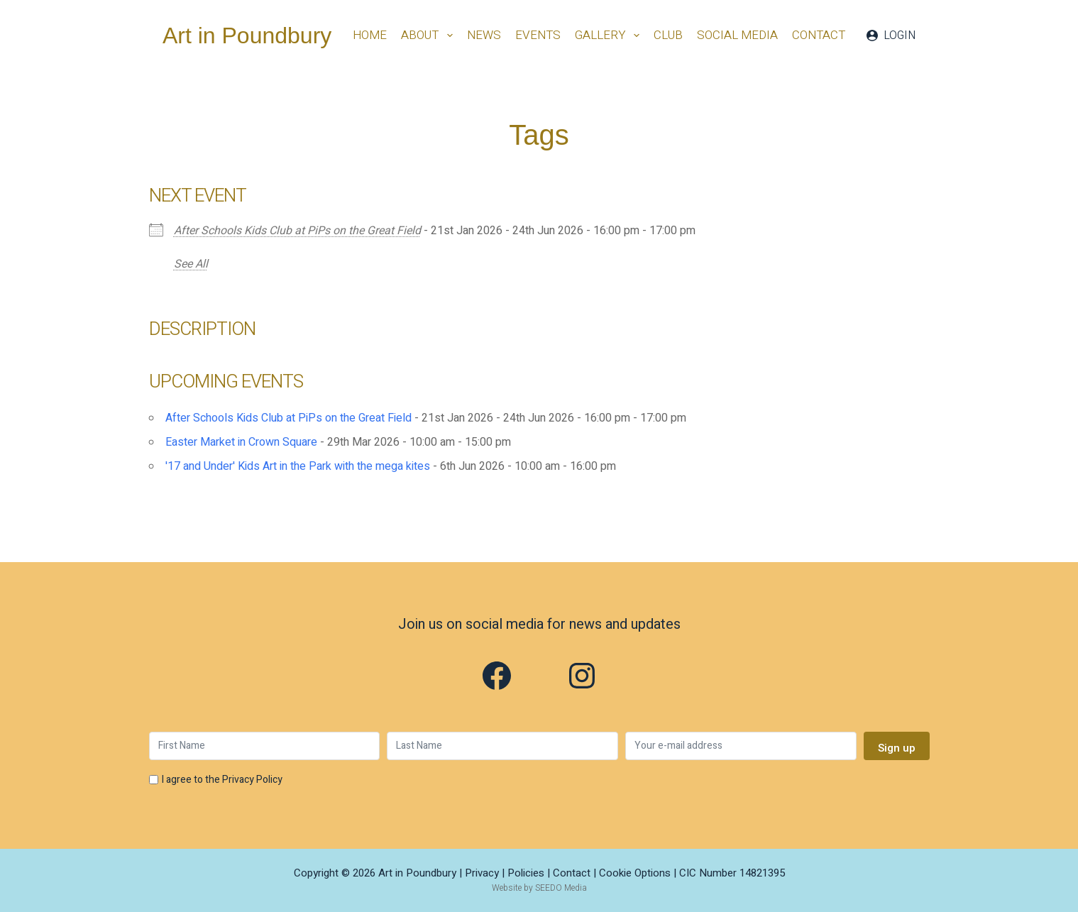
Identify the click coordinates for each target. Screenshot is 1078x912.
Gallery (610, 35)
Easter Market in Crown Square (241, 442)
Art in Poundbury (247, 35)
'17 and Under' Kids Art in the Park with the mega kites (297, 466)
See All (191, 264)
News (484, 35)
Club (668, 35)
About (429, 35)
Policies (525, 873)
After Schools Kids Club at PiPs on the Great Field (297, 230)
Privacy (482, 873)
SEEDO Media (561, 887)
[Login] (891, 35)
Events (538, 35)
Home (370, 35)
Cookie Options (635, 873)
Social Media (737, 35)
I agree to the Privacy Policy (222, 779)
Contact (818, 35)
